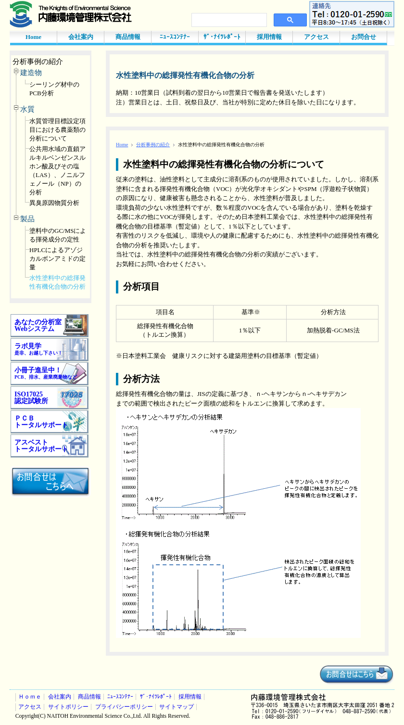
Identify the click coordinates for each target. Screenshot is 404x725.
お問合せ (363, 36)
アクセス (316, 36)
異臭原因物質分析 (54, 202)
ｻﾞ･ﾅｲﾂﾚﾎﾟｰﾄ (221, 36)
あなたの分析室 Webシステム (38, 325)
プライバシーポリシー (124, 707)
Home (33, 36)
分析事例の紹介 (38, 61)
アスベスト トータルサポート (41, 446)
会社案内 (80, 36)
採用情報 (269, 36)
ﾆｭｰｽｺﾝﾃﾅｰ (175, 36)
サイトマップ (176, 707)
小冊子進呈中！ (45, 373)
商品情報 (127, 36)
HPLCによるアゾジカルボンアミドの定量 (57, 258)
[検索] (228, 20)
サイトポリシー (68, 707)
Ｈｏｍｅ (29, 697)
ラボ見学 (38, 349)
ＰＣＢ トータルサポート (41, 422)
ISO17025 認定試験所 (31, 398)
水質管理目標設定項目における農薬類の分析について (57, 129)
